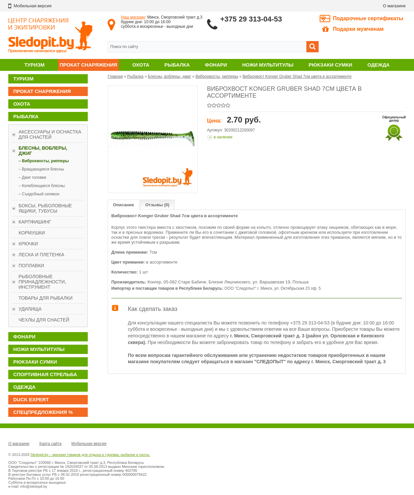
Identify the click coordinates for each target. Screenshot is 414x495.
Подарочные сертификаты (368, 18)
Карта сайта (50, 443)
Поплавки (31, 265)
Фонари (216, 65)
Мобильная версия (89, 443)
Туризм (34, 65)
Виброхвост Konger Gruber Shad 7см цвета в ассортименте (296, 76)
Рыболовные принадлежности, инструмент (42, 282)
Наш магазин (133, 17)
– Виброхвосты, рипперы (44, 161)
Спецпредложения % (43, 412)
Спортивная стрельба (45, 374)
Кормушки (32, 232)
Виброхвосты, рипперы (216, 76)
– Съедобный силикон (39, 194)
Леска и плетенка (41, 254)
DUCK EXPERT (31, 399)
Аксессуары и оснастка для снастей (50, 134)
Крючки (28, 243)
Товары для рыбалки (46, 298)
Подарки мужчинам (353, 29)
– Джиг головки (32, 177)
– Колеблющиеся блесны (42, 185)
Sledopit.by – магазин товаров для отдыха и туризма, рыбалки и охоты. (90, 455)
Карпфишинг (35, 221)
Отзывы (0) (157, 204)
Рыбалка (177, 65)
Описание (123, 204)
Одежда (378, 65)
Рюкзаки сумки (330, 65)
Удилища (30, 309)
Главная (115, 76)
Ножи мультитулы (267, 65)
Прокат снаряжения (88, 65)
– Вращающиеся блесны (41, 169)
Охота (140, 65)
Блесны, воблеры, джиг (43, 150)
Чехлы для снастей (44, 319)
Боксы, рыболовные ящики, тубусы (45, 208)
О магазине (394, 5)
